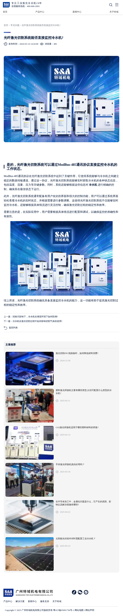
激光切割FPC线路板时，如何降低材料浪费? (77, 353)
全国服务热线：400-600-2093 (25, 6)
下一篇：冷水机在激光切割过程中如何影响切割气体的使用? (33, 321)
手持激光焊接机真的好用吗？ (70, 464)
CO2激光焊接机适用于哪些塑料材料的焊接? (77, 427)
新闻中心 (77, 12)
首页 (5, 12)
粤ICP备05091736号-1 (63, 610)
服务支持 (44, 601)
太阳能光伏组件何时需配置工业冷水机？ (76, 538)
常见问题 (15, 25)
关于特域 (114, 12)
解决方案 (20, 601)
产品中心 (39, 12)
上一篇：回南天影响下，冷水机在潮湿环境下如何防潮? (31, 316)
